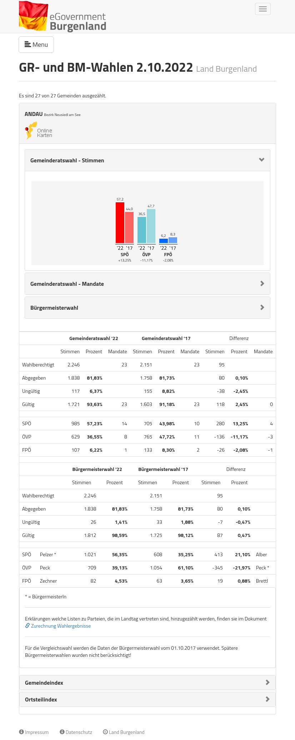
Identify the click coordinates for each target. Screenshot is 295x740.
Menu (39, 44)
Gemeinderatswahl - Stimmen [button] (67, 160)
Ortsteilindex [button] (41, 699)
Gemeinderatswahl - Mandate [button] (67, 283)
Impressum (34, 732)
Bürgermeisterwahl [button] (54, 307)
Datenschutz (76, 732)
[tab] (147, 160)
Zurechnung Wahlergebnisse (58, 625)
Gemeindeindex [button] (44, 682)
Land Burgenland (124, 732)
